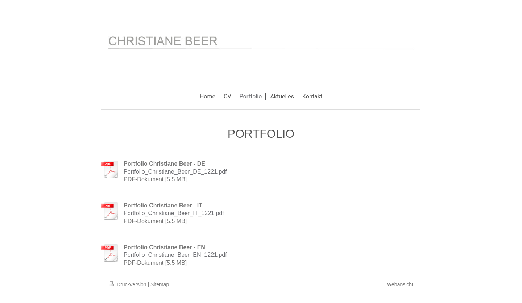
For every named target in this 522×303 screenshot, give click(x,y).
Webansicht (400, 284)
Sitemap (159, 284)
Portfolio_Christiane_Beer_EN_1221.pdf (175, 255)
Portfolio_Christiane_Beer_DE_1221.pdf (175, 172)
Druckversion (128, 284)
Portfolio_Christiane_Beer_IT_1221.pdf (174, 213)
